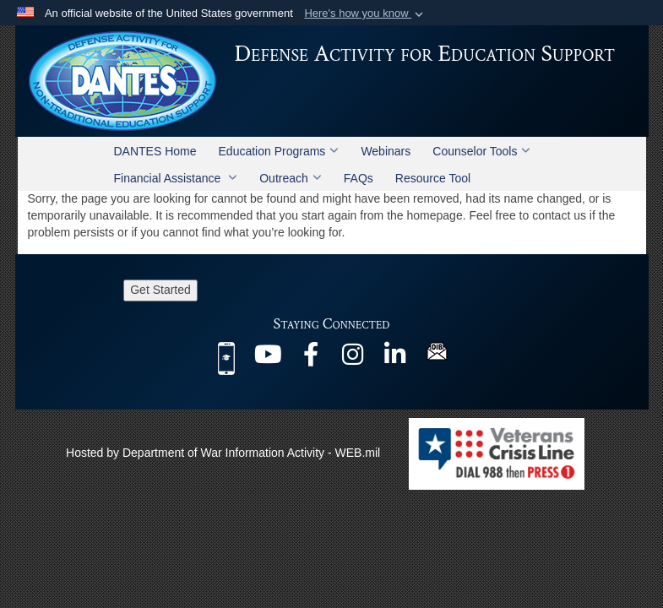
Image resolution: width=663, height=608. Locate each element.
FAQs (358, 178)
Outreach (290, 178)
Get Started (160, 289)
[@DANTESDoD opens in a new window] (268, 359)
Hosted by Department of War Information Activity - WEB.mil (223, 452)
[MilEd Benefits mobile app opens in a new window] (226, 357)
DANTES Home (155, 151)
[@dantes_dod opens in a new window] (353, 359)
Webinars (385, 151)
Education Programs (279, 151)
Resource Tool (432, 178)
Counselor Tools (481, 151)
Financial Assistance (176, 178)
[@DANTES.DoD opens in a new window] (311, 359)
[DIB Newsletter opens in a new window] (437, 350)
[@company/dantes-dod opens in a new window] (395, 359)
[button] (365, 13)
